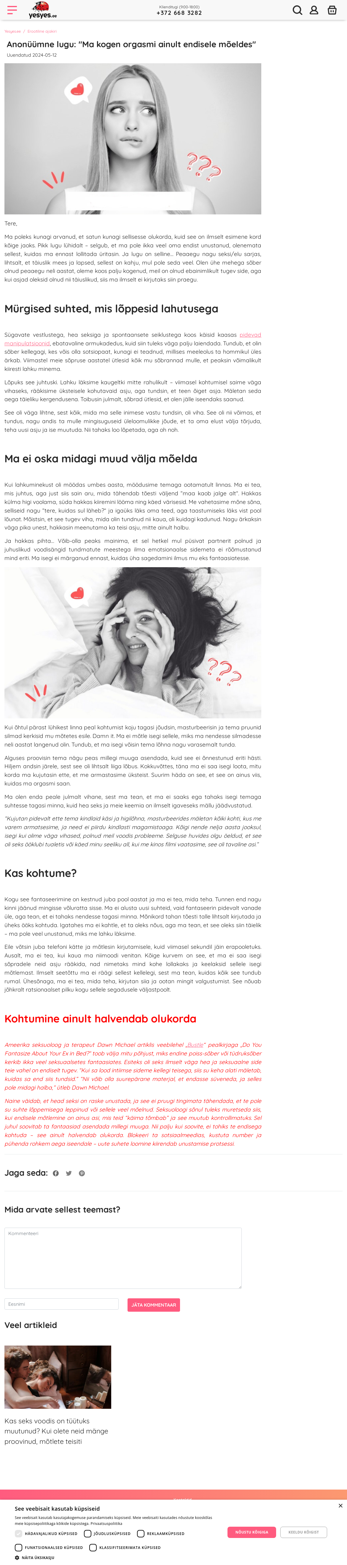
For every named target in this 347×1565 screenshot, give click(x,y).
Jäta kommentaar (153, 1305)
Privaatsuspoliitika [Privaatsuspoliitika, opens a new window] (106, 1523)
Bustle (195, 1044)
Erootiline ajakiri (42, 31)
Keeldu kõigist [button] (304, 1532)
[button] (117, 1558)
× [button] (340, 1506)
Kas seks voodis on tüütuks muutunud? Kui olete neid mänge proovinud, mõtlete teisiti (56, 1431)
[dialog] (173, 1532)
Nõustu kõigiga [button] (251, 1532)
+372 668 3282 (179, 12)
